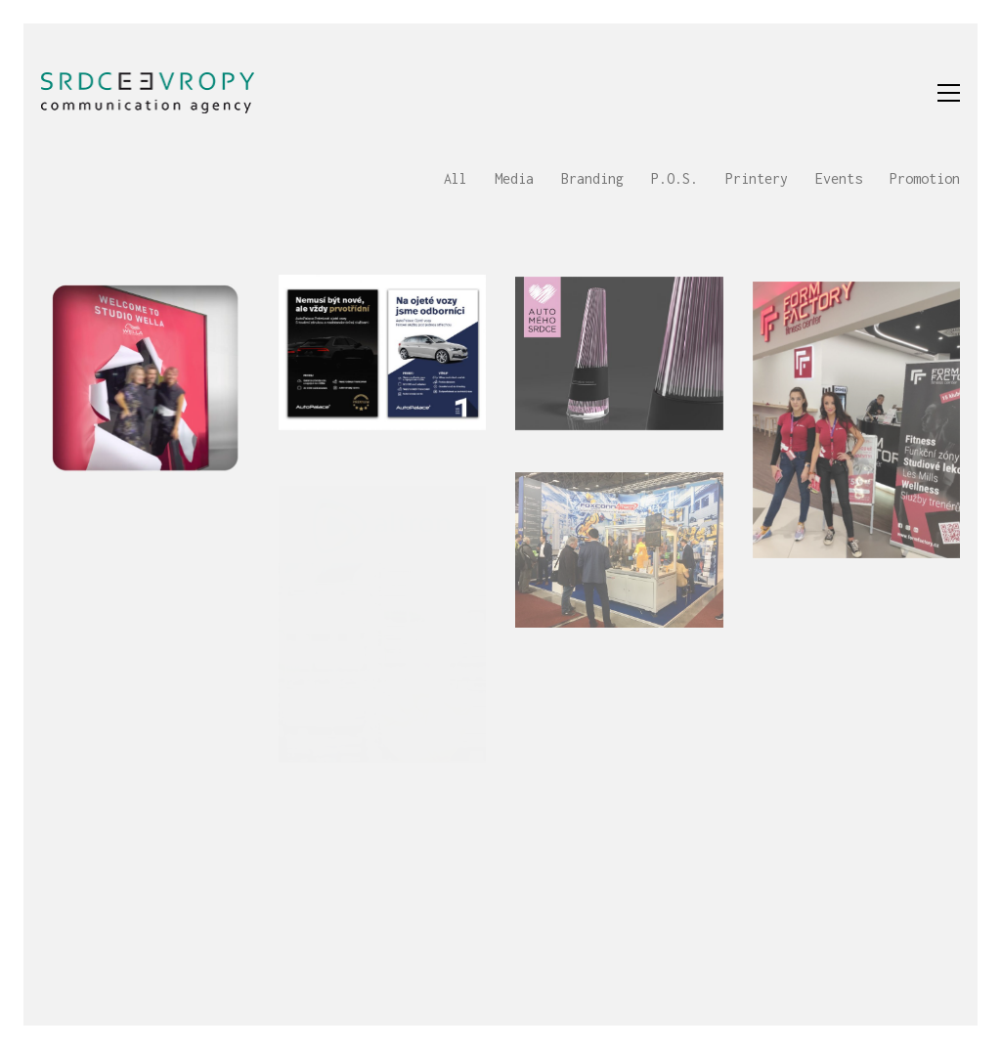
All (455, 178)
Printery (756, 178)
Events (838, 178)
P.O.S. (674, 178)
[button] (948, 93)
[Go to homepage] (147, 92)
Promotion (925, 178)
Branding (592, 178)
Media (514, 178)
